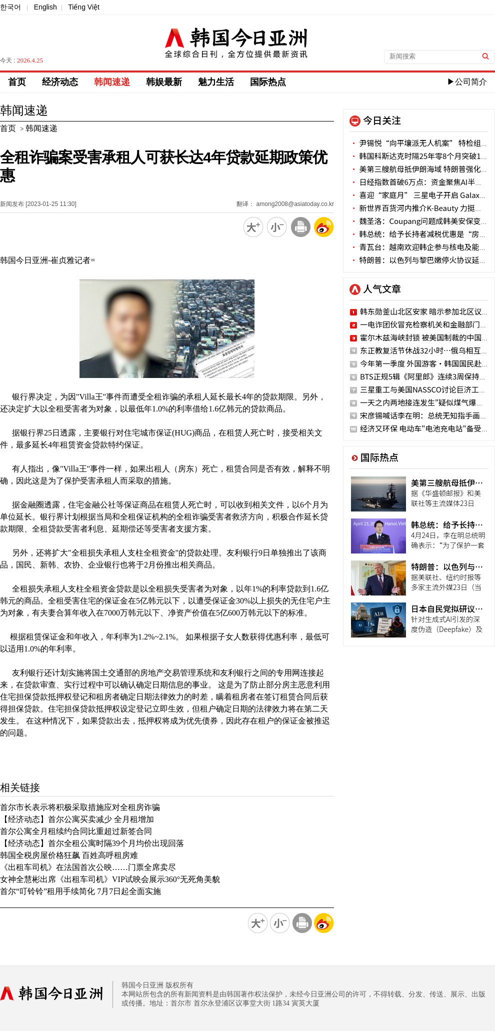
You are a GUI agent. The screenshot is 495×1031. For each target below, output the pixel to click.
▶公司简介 (467, 82)
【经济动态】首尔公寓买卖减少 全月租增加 (77, 819)
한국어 (10, 7)
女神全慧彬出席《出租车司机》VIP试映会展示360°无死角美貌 (110, 879)
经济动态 (60, 82)
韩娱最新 (164, 82)
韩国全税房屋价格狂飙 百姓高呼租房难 (69, 855)
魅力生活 (216, 82)
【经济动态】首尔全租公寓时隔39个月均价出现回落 (92, 843)
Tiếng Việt (84, 7)
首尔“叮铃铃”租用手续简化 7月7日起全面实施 (80, 891)
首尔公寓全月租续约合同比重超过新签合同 (76, 831)
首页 (17, 82)
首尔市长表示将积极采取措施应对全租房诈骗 (80, 807)
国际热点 (268, 82)
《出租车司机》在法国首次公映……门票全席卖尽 (88, 867)
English (45, 7)
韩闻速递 (112, 82)
